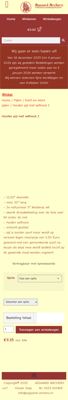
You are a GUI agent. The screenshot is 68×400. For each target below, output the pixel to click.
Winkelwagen (52, 19)
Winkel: (7, 94)
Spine (11, 278)
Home (11, 19)
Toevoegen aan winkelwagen (39, 330)
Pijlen (18, 100)
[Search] (63, 40)
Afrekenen (29, 19)
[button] (34, 375)
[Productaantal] (8, 329)
